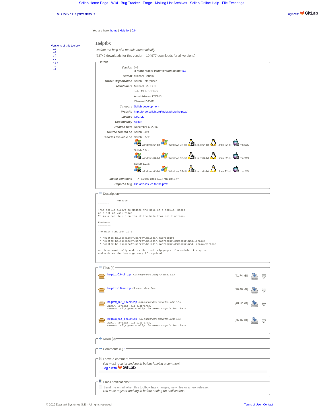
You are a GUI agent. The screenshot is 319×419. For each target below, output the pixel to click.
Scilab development (146, 106)
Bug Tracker (130, 3)
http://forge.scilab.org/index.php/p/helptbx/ (160, 111)
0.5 (54, 54)
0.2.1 (55, 63)
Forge (147, 3)
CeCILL (139, 116)
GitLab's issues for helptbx (151, 184)
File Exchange (233, 3)
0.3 (54, 60)
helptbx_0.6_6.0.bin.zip (122, 329)
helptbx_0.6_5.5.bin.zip (122, 310)
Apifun (138, 121)
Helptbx (124, 30)
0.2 (54, 66)
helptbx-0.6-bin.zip (119, 283)
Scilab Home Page (93, 3)
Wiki (114, 3)
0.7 (54, 48)
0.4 (54, 57)
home (113, 30)
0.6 (54, 51)
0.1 (54, 69)
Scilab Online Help (204, 3)
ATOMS (63, 14)
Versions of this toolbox (65, 45)
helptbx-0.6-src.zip (119, 297)
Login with (302, 14)
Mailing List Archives (171, 3)
